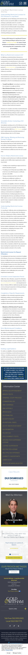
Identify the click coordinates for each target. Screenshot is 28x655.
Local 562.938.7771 (14, 623)
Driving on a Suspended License (12, 441)
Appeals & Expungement (12, 391)
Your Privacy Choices (14, 593)
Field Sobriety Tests (10, 436)
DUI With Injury (8, 419)
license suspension (10, 67)
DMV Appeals (8, 408)
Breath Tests (8, 394)
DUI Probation (8, 429)
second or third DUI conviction (8, 283)
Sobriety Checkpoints (11, 456)
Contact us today (12, 42)
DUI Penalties (8, 415)
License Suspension (10, 446)
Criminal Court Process (12, 398)
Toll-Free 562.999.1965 (14, 621)
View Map (14, 591)
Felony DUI (7, 433)
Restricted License (10, 449)
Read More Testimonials (14, 558)
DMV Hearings (8, 405)
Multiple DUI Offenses (11, 453)
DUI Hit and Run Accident (12, 426)
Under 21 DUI (7, 460)
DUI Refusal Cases (9, 422)
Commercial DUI (9, 401)
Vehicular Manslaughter (13, 463)
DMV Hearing (18, 129)
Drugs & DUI (7, 412)
